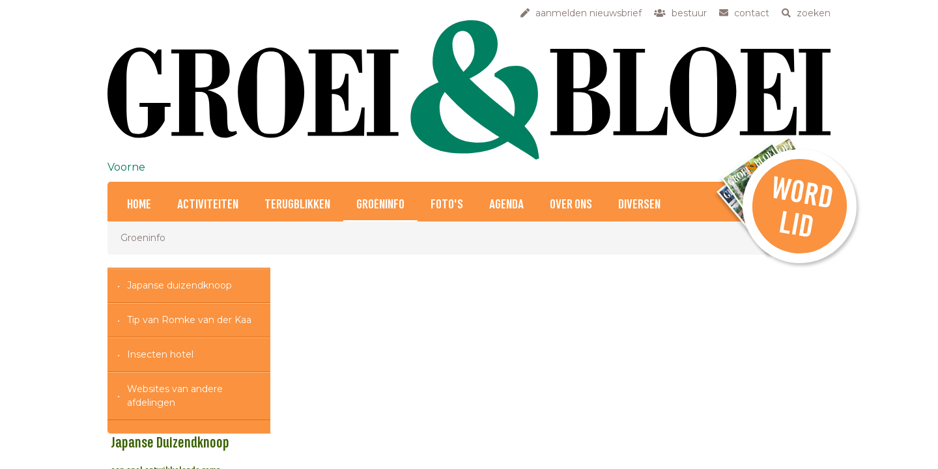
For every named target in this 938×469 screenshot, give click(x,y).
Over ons (571, 205)
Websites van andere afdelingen (175, 395)
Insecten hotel (160, 354)
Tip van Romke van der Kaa (189, 320)
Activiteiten (207, 205)
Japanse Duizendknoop (336, 346)
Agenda (506, 205)
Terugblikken (297, 205)
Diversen (639, 205)
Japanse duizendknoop (179, 285)
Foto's (447, 205)
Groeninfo (380, 205)
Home (139, 205)
